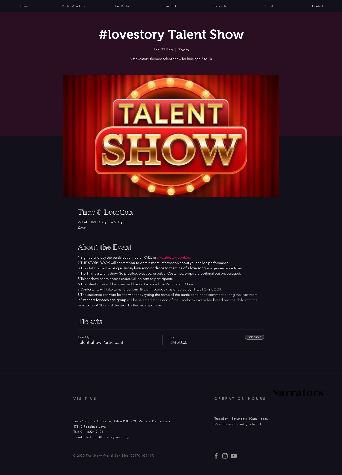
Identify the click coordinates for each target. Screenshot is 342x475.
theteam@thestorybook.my (106, 437)
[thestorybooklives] (216, 456)
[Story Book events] (233, 456)
